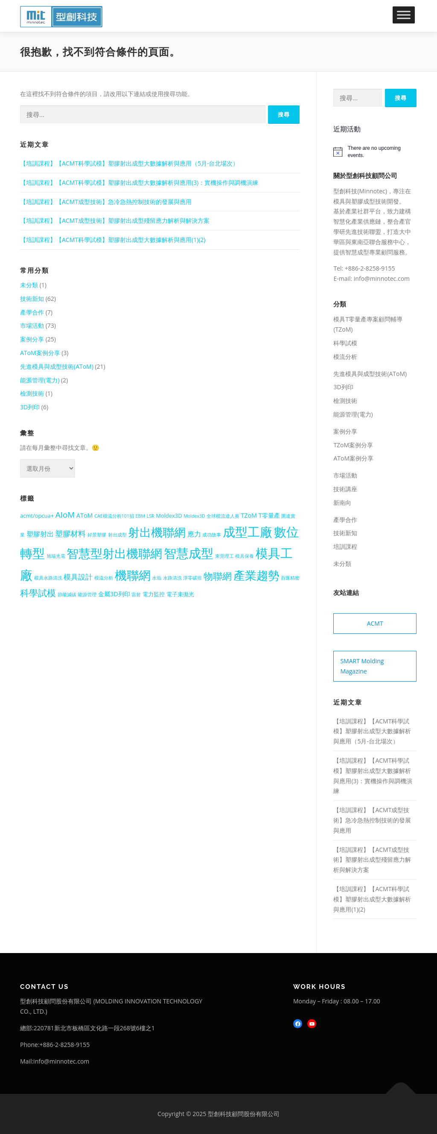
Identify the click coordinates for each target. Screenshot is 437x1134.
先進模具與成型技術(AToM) (56, 366)
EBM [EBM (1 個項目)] (140, 516)
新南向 (342, 502)
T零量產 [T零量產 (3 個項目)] (269, 515)
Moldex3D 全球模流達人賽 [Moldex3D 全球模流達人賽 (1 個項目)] (211, 516)
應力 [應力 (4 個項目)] (194, 534)
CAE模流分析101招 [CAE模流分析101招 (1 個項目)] (114, 516)
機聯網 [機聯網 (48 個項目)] (133, 575)
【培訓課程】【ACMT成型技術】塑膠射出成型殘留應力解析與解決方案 (115, 220)
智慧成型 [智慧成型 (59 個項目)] (188, 553)
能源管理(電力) (39, 380)
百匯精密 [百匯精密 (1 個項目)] (290, 578)
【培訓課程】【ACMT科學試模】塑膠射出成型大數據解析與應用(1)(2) (113, 240)
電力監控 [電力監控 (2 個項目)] (154, 594)
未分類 (29, 285)
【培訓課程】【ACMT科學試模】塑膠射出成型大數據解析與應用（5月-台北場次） (129, 163)
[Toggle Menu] (404, 15)
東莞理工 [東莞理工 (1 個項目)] (224, 556)
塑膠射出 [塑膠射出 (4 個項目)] (40, 534)
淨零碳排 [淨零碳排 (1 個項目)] (192, 578)
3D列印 (30, 407)
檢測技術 (32, 393)
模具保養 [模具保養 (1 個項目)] (244, 556)
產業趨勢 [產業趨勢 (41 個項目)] (256, 575)
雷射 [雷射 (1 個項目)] (136, 595)
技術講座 (345, 489)
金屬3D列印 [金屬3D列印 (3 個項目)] (114, 594)
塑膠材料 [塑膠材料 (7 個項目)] (70, 533)
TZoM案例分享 (353, 445)
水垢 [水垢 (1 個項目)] (156, 578)
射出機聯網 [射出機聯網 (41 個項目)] (157, 532)
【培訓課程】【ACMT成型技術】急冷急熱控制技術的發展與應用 (106, 202)
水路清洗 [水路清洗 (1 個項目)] (172, 578)
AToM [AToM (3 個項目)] (84, 515)
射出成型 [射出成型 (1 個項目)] (117, 535)
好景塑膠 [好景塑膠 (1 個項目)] (96, 535)
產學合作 (32, 312)
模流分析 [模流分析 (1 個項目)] (103, 578)
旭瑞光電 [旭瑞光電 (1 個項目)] (56, 556)
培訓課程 (345, 546)
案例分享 (32, 339)
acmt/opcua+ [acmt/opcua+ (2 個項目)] (37, 515)
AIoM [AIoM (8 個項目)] (65, 514)
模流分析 (345, 357)
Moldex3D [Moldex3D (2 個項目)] (169, 515)
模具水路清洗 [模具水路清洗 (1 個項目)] (48, 578)
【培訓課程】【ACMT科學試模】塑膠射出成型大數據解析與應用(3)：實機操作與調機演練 (139, 182)
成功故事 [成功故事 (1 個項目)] (211, 535)
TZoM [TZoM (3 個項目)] (249, 515)
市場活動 (32, 325)
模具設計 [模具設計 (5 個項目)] (78, 577)
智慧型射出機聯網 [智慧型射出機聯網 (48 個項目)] (114, 553)
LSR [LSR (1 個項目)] (150, 516)
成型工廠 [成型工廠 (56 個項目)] (247, 531)
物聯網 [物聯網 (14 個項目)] (218, 576)
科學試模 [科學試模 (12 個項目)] (38, 593)
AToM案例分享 (40, 353)
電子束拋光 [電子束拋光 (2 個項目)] (180, 594)
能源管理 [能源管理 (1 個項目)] (87, 595)
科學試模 (345, 343)
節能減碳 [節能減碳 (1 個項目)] (67, 595)
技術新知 (32, 298)
